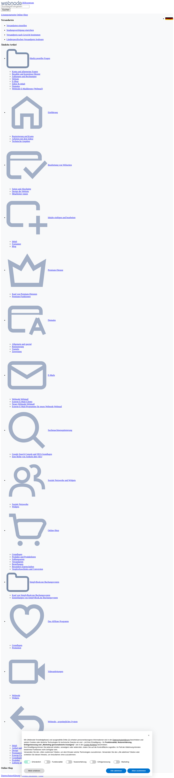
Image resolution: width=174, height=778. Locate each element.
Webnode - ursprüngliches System (63, 721)
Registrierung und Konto (23, 136)
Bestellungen (17, 564)
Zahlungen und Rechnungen (24, 76)
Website (15, 79)
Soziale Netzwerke (20, 504)
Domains (16, 86)
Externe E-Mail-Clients (22, 401)
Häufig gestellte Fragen (40, 58)
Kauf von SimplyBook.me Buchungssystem (31, 595)
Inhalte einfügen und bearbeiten (61, 217)
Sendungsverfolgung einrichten (20, 30)
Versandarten (17, 562)
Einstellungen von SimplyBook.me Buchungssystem (35, 598)
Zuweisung (17, 351)
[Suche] (6, 9)
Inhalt (14, 241)
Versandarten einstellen (17, 25)
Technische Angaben (21, 141)
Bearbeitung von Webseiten (60, 165)
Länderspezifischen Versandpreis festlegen (25, 39)
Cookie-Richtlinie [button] (90, 745)
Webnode (16, 695)
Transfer (15, 349)
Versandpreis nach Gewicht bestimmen (23, 35)
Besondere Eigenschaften (23, 566)
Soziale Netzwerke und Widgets (62, 480)
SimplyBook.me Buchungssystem (44, 582)
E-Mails (51, 375)
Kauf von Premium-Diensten (24, 294)
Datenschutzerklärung (10, 775)
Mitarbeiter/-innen (20, 194)
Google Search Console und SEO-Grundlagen (32, 454)
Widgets (15, 507)
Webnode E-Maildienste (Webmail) (27, 89)
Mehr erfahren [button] (34, 771)
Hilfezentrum (28, 3)
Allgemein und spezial (22, 344)
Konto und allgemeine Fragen (25, 71)
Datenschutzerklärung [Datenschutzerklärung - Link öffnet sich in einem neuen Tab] (121, 740)
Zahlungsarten (18, 559)
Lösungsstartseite (9, 15)
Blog (14, 246)
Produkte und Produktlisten (24, 557)
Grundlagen (17, 554)
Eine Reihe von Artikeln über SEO (27, 456)
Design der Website (20, 191)
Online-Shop (22, 15)
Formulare (16, 244)
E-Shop (15, 81)
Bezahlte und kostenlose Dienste (26, 74)
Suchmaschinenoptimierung (60, 430)
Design (15, 750)
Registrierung (18, 346)
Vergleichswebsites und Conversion (27, 569)
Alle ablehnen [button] (116, 771)
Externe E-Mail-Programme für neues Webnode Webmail (37, 406)
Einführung (53, 112)
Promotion (16, 648)
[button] (149, 735)
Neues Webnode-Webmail (23, 404)
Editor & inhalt (18, 84)
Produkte (16, 760)
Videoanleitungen (55, 671)
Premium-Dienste (55, 270)
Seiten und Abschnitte (21, 189)
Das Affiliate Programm (58, 621)
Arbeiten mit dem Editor (22, 139)
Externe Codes (18, 755)
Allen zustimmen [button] (139, 771)
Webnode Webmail (20, 399)
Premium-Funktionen (21, 296)
